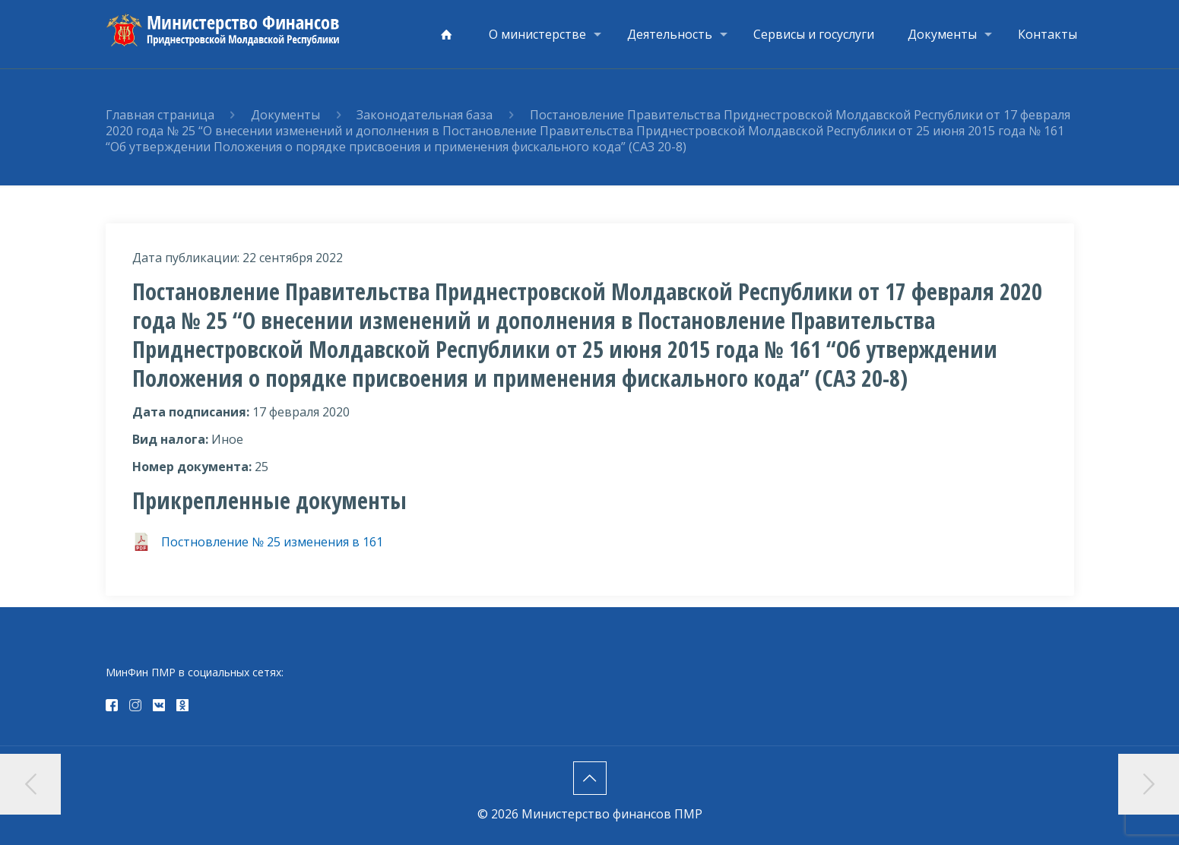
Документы (285, 114)
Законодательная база (425, 114)
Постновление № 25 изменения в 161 (272, 541)
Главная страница (160, 114)
